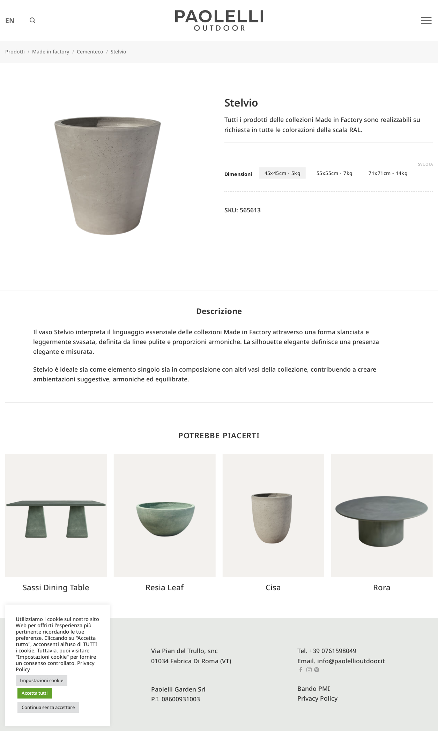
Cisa (273, 587)
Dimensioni (238, 174)
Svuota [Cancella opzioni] (425, 164)
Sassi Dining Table (56, 587)
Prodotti (15, 51)
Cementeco (90, 51)
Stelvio (118, 51)
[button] (32, 20)
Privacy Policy (317, 698)
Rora (382, 587)
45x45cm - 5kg (282, 173)
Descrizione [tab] (219, 311)
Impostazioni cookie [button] (41, 680)
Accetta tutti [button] (35, 693)
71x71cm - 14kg (388, 173)
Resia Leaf (165, 587)
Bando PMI (313, 688)
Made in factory (50, 51)
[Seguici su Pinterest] (316, 670)
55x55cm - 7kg (334, 173)
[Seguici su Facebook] (301, 670)
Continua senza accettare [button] (48, 707)
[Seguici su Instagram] (309, 670)
